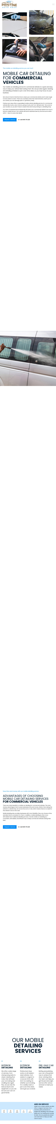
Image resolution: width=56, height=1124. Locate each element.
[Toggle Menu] (53, 4)
